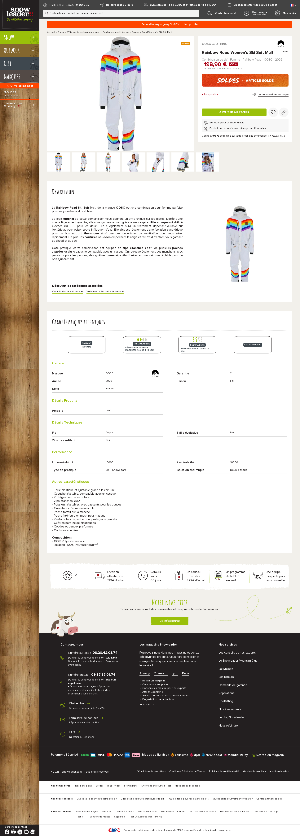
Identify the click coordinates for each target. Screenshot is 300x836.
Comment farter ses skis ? (269, 799)
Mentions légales (279, 771)
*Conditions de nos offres (151, 771)
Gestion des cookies (254, 771)
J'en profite (190, 24)
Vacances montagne (87, 812)
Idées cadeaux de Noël (188, 786)
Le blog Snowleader (232, 717)
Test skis (106, 812)
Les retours (226, 676)
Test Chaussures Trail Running (145, 817)
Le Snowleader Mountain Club (238, 660)
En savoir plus (276, 136)
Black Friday (113, 786)
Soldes (100, 786)
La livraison (226, 668)
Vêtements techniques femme (83, 32)
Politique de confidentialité (224, 771)
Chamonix (161, 673)
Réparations (226, 693)
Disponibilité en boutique (273, 94)
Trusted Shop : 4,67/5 (61, 5)
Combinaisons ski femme (116, 32)
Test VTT (81, 817)
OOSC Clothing (214, 43)
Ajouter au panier (234, 112)
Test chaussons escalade (202, 812)
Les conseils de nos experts (237, 652)
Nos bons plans (83, 786)
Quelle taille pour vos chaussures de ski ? (143, 799)
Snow (61, 32)
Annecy (144, 673)
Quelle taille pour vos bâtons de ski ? (189, 799)
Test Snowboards (147, 812)
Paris (185, 673)
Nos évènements (230, 709)
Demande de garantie (233, 685)
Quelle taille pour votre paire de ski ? (97, 799)
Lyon (175, 673)
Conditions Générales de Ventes (187, 771)
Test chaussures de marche (234, 812)
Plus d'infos (146, 704)
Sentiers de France (100, 817)
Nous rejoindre (228, 725)
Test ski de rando (124, 812)
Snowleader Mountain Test (156, 786)
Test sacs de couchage (265, 812)
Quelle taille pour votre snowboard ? (233, 799)
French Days (131, 786)
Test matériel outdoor (173, 812)
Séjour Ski (119, 817)
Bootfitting (226, 701)
